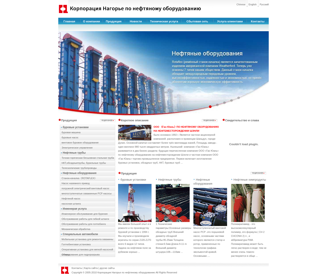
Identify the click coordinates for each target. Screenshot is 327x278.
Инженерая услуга (75, 208)
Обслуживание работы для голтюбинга (84, 224)
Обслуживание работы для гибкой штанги (85, 219)
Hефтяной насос (71, 198)
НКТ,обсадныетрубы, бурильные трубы (84, 163)
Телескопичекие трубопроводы (79, 168)
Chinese (241, 4)
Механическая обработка (76, 229)
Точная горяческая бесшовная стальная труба (88, 157)
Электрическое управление (77, 147)
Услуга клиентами (230, 21)
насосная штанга (71, 203)
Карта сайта (91, 268)
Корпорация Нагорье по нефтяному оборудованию (126, 272)
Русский (264, 4)
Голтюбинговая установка (76, 244)
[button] (210, 106)
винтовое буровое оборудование (80, 142)
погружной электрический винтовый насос (85, 188)
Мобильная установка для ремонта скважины (87, 239)
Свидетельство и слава (242, 120)
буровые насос (70, 137)
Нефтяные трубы (74, 152)
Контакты (257, 21)
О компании (91, 21)
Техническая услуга (164, 21)
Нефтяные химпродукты (250, 179)
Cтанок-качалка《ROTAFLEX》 (79, 178)
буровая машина (71, 132)
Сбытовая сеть (197, 21)
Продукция (114, 21)
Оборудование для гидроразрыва (81, 254)
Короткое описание (134, 120)
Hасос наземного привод (76, 183)
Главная (69, 21)
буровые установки (76, 127)
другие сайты (107, 268)
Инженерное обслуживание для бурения (84, 213)
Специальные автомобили (80, 234)
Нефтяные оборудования (79, 173)
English (253, 4)
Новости (136, 21)
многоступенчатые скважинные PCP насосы (86, 193)
